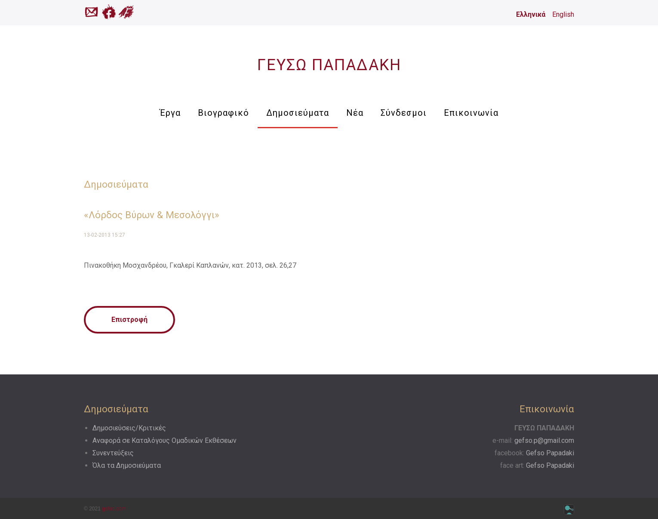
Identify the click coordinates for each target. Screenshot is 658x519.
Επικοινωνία (471, 113)
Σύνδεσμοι (404, 113)
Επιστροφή (129, 319)
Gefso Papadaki (550, 453)
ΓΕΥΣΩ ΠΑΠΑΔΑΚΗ (329, 65)
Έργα (170, 113)
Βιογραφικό (223, 113)
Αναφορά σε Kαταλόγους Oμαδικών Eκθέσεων (164, 440)
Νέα (354, 113)
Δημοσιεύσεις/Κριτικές (129, 428)
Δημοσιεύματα (297, 113)
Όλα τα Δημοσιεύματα (126, 465)
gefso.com (114, 509)
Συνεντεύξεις (113, 453)
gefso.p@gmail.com (544, 440)
